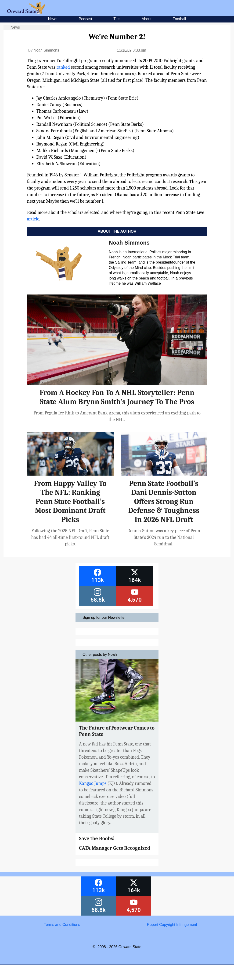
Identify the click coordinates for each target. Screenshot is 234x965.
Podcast (85, 19)
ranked (63, 67)
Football (179, 19)
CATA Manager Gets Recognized (114, 848)
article (33, 219)
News (53, 19)
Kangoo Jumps (92, 783)
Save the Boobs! (97, 838)
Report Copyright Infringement (172, 925)
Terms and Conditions (62, 925)
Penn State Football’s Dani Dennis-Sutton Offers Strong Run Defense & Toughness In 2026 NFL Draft (163, 501)
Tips (116, 19)
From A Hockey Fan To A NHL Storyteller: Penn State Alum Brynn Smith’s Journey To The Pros (117, 397)
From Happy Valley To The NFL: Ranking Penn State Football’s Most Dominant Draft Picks (70, 501)
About (146, 19)
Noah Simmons (46, 50)
